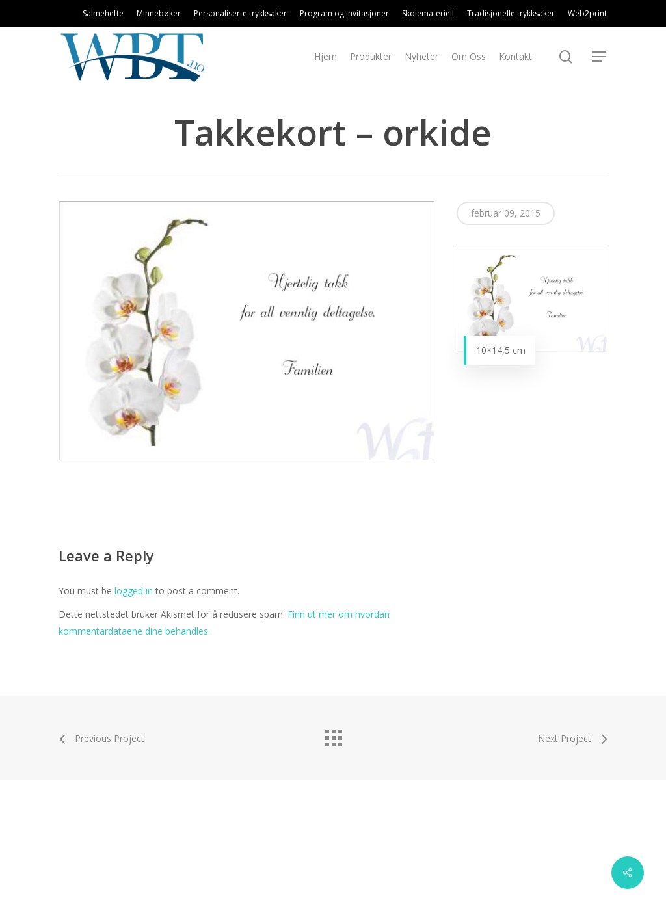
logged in (133, 591)
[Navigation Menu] (599, 57)
